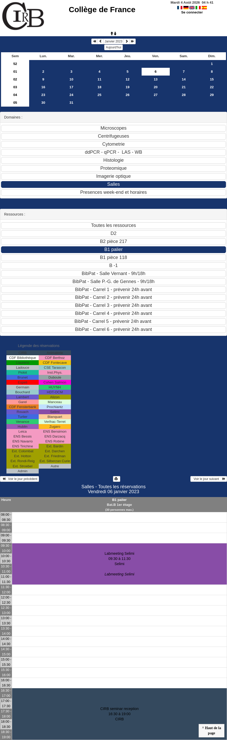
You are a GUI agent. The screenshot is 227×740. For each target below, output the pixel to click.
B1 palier (119, 500)
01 (15, 71)
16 (43, 87)
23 (43, 95)
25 (99, 95)
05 (15, 103)
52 (15, 64)
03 (15, 87)
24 (71, 95)
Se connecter (192, 12)
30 (43, 103)
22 (212, 87)
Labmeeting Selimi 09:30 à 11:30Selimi (119, 563)
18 (99, 87)
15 (212, 79)
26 (127, 95)
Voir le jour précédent (19, 479)
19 (127, 87)
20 (156, 87)
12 (127, 79)
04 (15, 95)
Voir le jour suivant (208, 479)
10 (71, 79)
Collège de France (102, 9)
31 (71, 103)
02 (15, 79)
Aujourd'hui (113, 47)
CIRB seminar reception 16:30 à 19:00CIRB (119, 714)
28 (184, 95)
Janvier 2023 (114, 41)
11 (99, 79)
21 (184, 87)
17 (71, 87)
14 (184, 79)
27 (156, 95)
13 (156, 79)
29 (212, 95)
